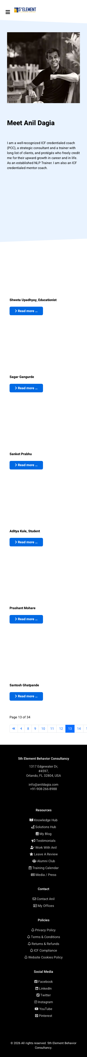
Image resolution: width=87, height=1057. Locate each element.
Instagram (45, 1002)
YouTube (45, 1008)
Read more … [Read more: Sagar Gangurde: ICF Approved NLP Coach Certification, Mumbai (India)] (26, 388)
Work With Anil (46, 847)
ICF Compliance (45, 950)
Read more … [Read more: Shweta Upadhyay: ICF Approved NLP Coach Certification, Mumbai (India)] (26, 311)
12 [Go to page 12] (61, 728)
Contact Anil (46, 898)
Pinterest (45, 1015)
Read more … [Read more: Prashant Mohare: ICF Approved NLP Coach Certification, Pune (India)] (26, 619)
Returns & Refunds (45, 943)
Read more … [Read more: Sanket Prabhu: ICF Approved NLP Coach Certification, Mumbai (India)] (26, 465)
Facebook (45, 981)
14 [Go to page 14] (79, 728)
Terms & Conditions (45, 937)
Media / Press (46, 874)
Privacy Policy (45, 930)
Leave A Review (46, 854)
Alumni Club (46, 861)
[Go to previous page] (21, 729)
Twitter (45, 995)
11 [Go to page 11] (52, 728)
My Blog (45, 833)
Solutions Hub (45, 827)
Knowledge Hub (46, 820)
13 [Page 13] (70, 728)
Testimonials (45, 840)
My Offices (46, 905)
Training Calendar (45, 868)
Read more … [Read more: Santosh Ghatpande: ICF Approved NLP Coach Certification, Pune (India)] (26, 696)
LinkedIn (45, 988)
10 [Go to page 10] (43, 728)
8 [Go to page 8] (28, 728)
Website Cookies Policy (45, 957)
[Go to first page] (14, 729)
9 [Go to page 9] (35, 728)
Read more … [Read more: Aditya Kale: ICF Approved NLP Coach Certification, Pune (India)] (26, 542)
